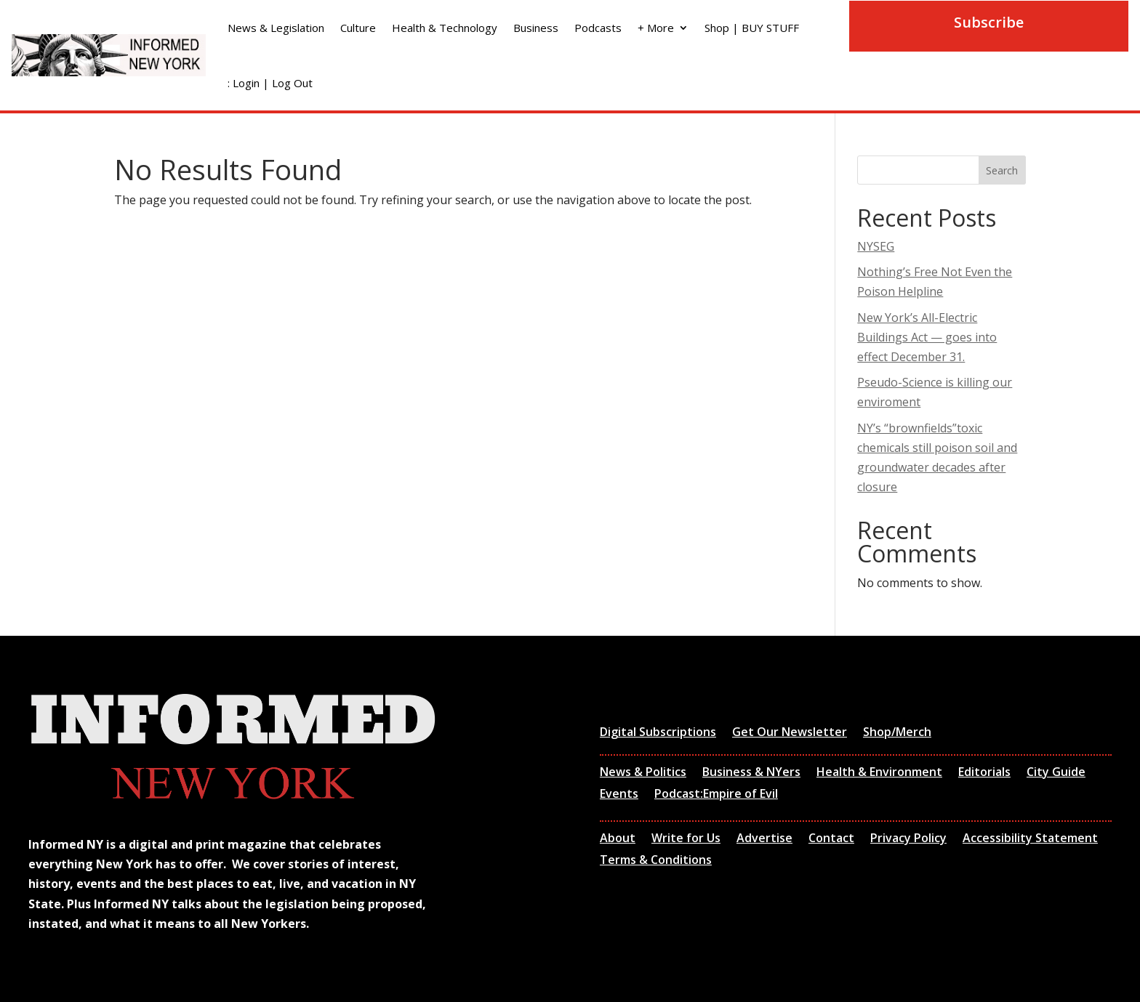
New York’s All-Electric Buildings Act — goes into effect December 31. (927, 337)
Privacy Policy (908, 839)
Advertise (764, 839)
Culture (358, 27)
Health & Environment (879, 773)
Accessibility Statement (1030, 839)
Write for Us (685, 839)
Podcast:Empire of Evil (716, 794)
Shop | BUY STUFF (752, 27)
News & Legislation (276, 27)
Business (535, 27)
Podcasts (598, 27)
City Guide (1056, 773)
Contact (831, 839)
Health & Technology (444, 27)
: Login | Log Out (270, 83)
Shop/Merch (897, 733)
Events (619, 794)
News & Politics (643, 773)
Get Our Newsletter (789, 733)
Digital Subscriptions (658, 733)
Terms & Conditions (656, 861)
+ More (656, 27)
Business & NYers (751, 773)
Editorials (984, 773)
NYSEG (875, 246)
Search (1002, 170)
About (617, 839)
